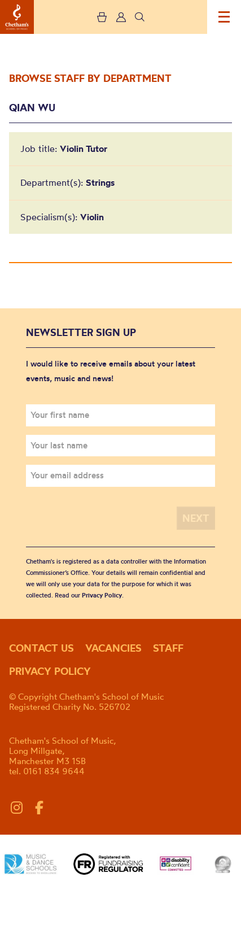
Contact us (41, 648)
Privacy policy (50, 671)
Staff (168, 648)
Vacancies (113, 648)
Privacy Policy (102, 595)
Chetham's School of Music (17, 17)
